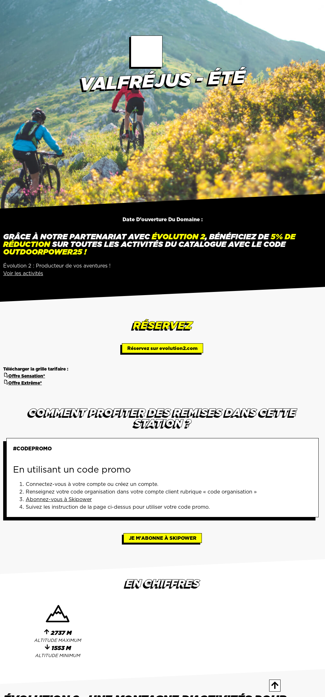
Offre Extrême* (22, 383)
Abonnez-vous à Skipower (59, 499)
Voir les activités (23, 273)
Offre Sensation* (24, 376)
